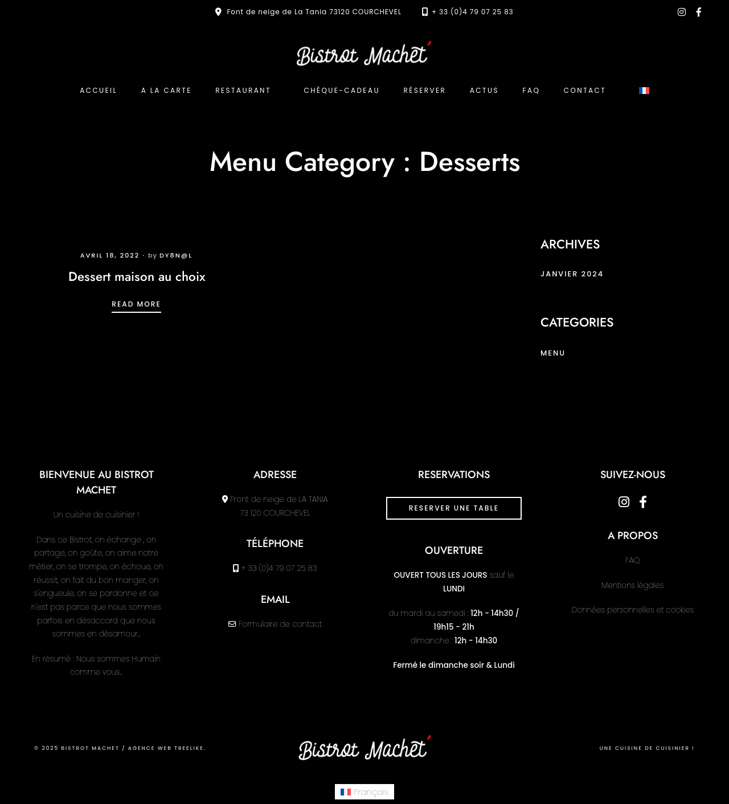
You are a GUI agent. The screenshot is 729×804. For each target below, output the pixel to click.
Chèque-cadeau (341, 90)
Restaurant (243, 90)
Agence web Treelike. (167, 748)
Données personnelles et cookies (633, 610)
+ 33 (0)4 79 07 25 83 (473, 12)
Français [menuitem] (371, 792)
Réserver (425, 90)
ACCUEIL (98, 90)
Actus (484, 90)
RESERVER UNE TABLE (454, 508)
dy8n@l (176, 255)
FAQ (531, 90)
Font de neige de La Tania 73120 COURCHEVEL (314, 12)
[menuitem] (644, 90)
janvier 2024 (572, 274)
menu (553, 353)
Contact (585, 90)
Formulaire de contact (280, 624)
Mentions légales (633, 585)
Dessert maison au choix (136, 276)
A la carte (166, 90)
